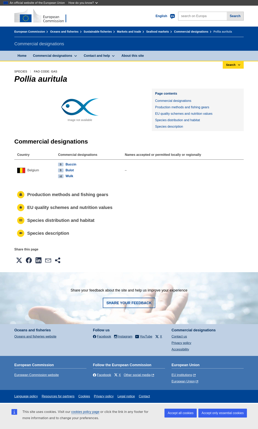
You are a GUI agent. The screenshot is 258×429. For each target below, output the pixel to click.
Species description (169, 126)
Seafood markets (157, 31)
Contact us (179, 336)
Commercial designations (191, 31)
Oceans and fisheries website (35, 336)
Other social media (137, 375)
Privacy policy (181, 343)
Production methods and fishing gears (182, 107)
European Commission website (36, 375)
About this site (132, 55)
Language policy (26, 396)
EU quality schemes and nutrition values (183, 113)
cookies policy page (85, 411)
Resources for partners (58, 396)
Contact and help (97, 55)
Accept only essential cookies (223, 413)
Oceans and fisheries (64, 31)
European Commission (29, 31)
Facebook (102, 375)
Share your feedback (129, 303)
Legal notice (126, 396)
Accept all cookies (181, 413)
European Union (183, 381)
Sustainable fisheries (98, 31)
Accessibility (180, 349)
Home (22, 55)
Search (235, 16)
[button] (19, 260)
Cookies (84, 396)
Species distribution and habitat (177, 120)
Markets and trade (129, 31)
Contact (144, 396)
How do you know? (83, 2)
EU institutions (182, 375)
